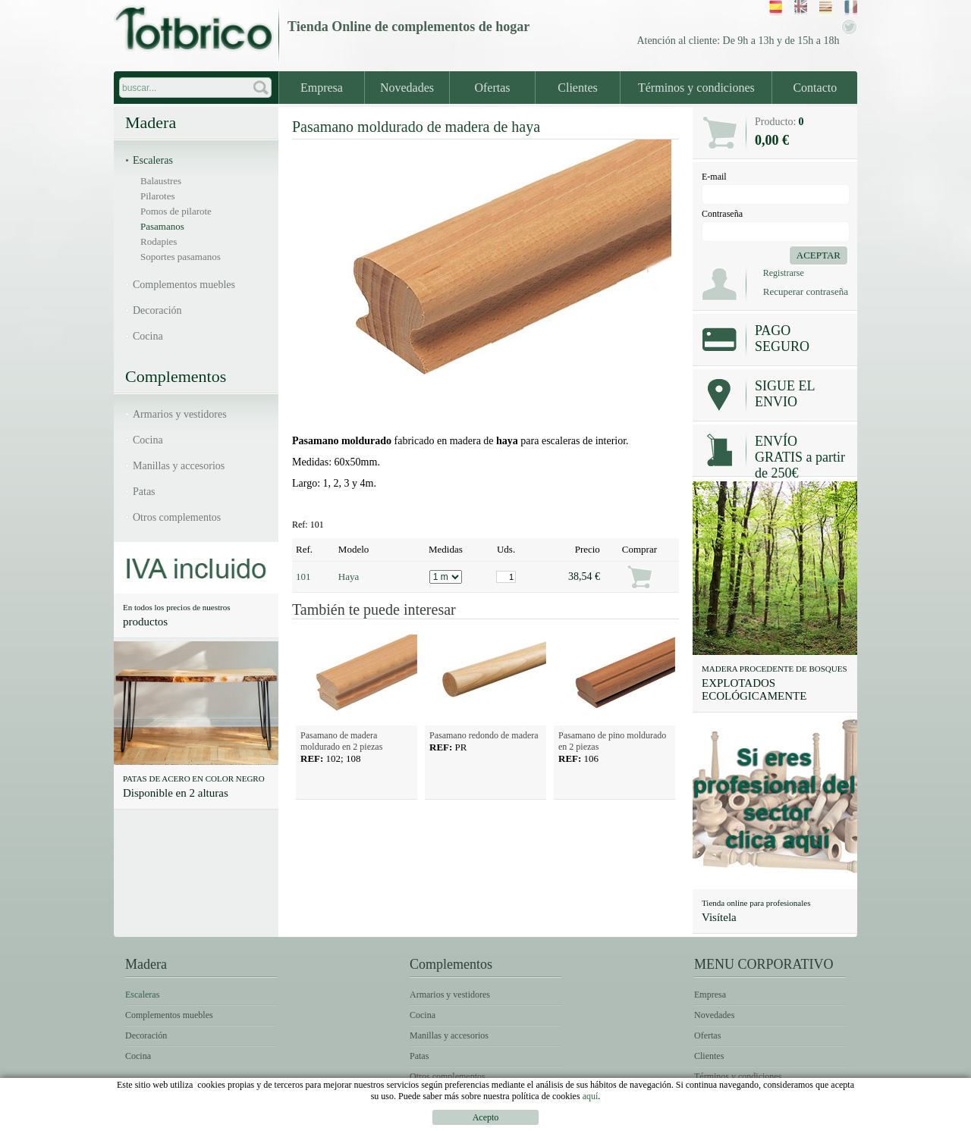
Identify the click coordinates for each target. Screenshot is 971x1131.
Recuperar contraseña (805, 291)
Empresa (321, 87)
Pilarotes (157, 196)
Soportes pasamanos (180, 256)
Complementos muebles (184, 284)
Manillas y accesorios (179, 466)
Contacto (815, 87)
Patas (144, 491)
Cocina (148, 336)
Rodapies (158, 241)
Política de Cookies (802, 1120)
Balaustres (160, 180)
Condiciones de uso (686, 1120)
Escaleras (153, 160)
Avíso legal (591, 1120)
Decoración (157, 310)
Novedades (407, 87)
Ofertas (492, 87)
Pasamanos (162, 226)
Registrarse (783, 273)
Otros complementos (177, 517)
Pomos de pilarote (176, 211)
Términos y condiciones (696, 87)
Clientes (577, 87)
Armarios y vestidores (180, 414)
